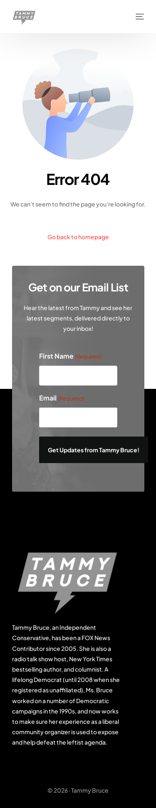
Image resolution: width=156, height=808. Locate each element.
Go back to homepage (78, 236)
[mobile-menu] (135, 16)
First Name (70, 357)
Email (61, 399)
